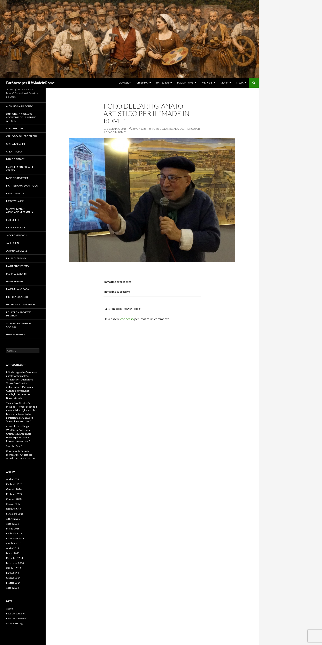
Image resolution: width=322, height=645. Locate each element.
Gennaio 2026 (14, 489)
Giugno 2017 (13, 503)
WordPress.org (14, 623)
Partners (206, 82)
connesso (127, 319)
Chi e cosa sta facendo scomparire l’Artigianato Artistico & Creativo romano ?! (22, 454)
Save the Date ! (14, 446)
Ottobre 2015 (13, 543)
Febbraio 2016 (14, 533)
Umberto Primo (15, 334)
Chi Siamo (142, 82)
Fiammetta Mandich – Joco (22, 185)
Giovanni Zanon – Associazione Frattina (19, 210)
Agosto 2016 (13, 518)
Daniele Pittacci (15, 159)
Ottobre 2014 (13, 567)
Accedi (10, 608)
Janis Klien (12, 243)
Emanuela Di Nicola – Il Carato (19, 169)
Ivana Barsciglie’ (16, 227)
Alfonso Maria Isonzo (19, 106)
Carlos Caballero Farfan (21, 136)
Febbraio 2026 (14, 484)
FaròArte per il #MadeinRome (30, 82)
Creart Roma (14, 151)
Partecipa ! (162, 82)
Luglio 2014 (12, 572)
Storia (224, 82)
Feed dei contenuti (16, 613)
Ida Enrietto (13, 220)
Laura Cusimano (16, 258)
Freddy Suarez (15, 201)
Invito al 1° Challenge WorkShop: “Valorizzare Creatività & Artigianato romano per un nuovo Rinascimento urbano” (19, 434)
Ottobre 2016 (13, 508)
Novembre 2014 (15, 563)
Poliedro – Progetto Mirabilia (18, 314)
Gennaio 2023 (14, 499)
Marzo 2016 (13, 528)
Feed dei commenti (16, 618)
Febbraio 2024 (14, 494)
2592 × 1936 (139, 128)
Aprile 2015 (12, 548)
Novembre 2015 (15, 538)
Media (239, 82)
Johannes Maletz (16, 250)
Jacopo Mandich (16, 235)
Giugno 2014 (13, 577)
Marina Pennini (15, 281)
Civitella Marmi (15, 143)
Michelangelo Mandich (20, 304)
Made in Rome (185, 82)
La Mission (125, 82)
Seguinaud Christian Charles (18, 325)
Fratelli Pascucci (16, 193)
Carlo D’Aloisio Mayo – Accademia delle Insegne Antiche (21, 117)
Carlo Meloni (14, 128)
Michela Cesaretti (17, 297)
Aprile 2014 (12, 587)
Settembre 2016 (14, 513)
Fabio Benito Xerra (17, 178)
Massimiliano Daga (17, 289)
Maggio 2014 (13, 582)
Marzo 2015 (13, 553)
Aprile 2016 (12, 523)
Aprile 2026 (12, 479)
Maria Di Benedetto (17, 266)
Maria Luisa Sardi (16, 273)
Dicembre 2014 (14, 558)
